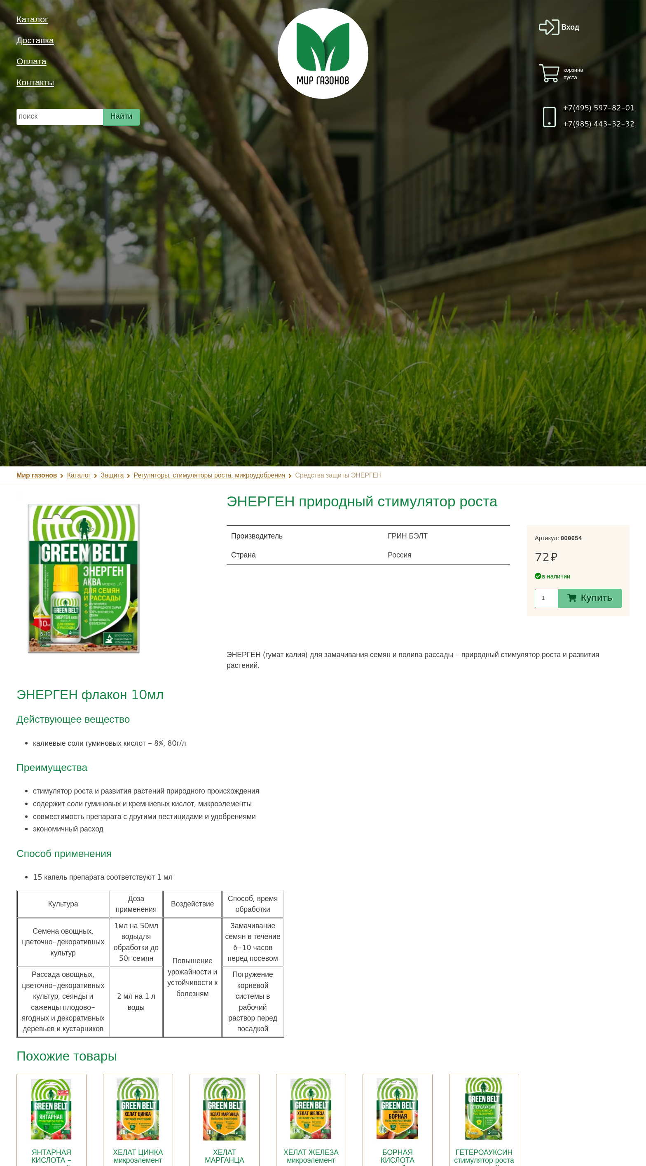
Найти (122, 116)
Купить (597, 597)
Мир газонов (36, 475)
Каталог (32, 19)
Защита (112, 475)
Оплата (31, 61)
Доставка (35, 40)
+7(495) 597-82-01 (598, 108)
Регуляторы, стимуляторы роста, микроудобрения (210, 475)
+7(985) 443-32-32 (598, 124)
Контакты (35, 82)
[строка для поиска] (59, 117)
